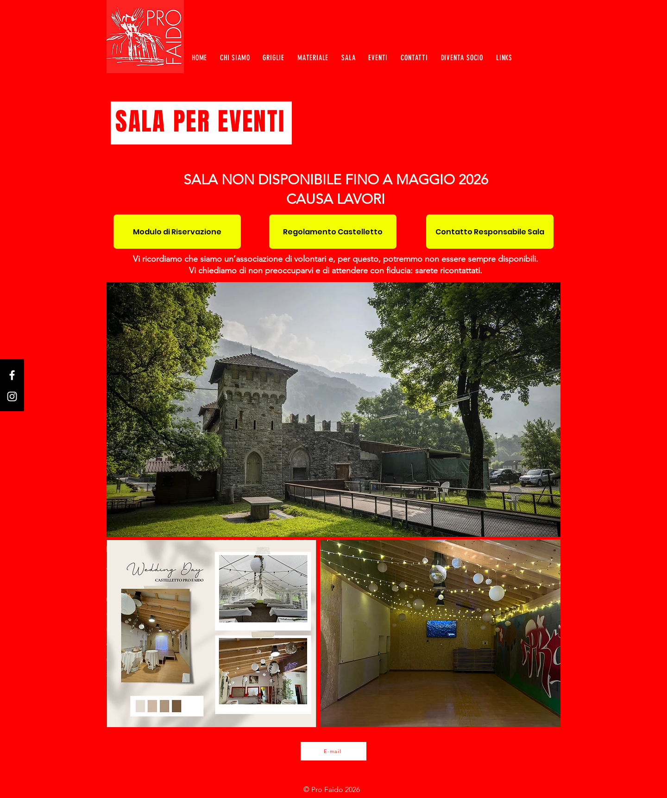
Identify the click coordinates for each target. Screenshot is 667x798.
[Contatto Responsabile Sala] (490, 231)
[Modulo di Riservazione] (177, 231)
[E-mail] (333, 751)
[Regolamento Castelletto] (332, 231)
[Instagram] (12, 396)
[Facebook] (12, 375)
